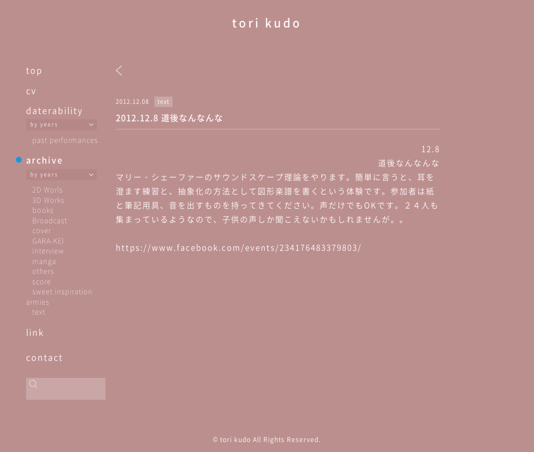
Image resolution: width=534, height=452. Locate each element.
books (43, 210)
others (43, 271)
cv (31, 90)
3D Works (48, 200)
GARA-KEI (48, 240)
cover (41, 230)
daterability (54, 110)
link (35, 332)
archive (44, 159)
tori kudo (267, 22)
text (38, 311)
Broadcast (49, 220)
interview (48, 250)
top (34, 70)
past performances (65, 140)
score (41, 281)
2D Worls (47, 189)
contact (44, 357)
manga (44, 261)
